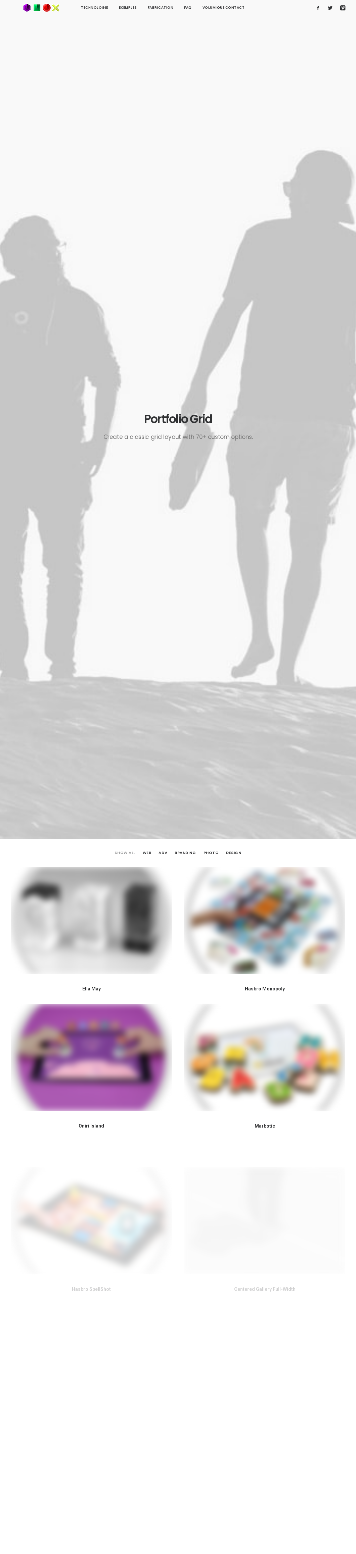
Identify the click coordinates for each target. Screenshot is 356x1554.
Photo (211, 144)
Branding (185, 144)
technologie (70, 7)
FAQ (164, 7)
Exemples (104, 7)
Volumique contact (199, 7)
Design (233, 144)
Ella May (91, 280)
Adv (163, 144)
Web (147, 144)
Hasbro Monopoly (265, 281)
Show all (125, 144)
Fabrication (136, 7)
